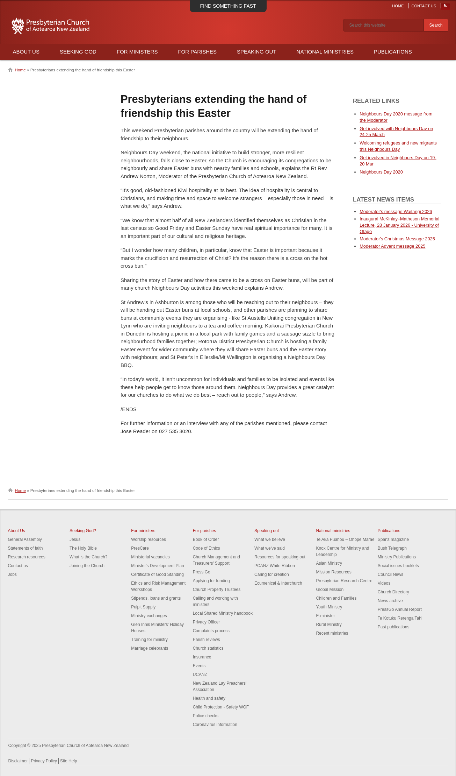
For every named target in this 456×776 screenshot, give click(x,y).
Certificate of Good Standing (157, 574)
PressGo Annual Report (400, 609)
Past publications (394, 627)
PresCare (140, 548)
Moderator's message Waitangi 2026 (396, 211)
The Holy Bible (83, 548)
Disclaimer (18, 761)
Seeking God (78, 52)
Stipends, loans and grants (156, 598)
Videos (384, 583)
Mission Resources (333, 572)
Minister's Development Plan (157, 565)
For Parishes (197, 52)
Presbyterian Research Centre (344, 580)
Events (199, 665)
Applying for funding (211, 580)
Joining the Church (87, 565)
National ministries (333, 530)
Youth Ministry (329, 607)
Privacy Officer (206, 622)
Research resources (26, 557)
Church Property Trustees (217, 589)
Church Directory (393, 592)
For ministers (143, 530)
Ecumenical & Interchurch (278, 583)
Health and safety (209, 698)
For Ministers (137, 52)
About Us (26, 52)
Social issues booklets (398, 565)
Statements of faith (25, 548)
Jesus (75, 539)
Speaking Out (256, 52)
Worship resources (148, 539)
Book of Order (206, 539)
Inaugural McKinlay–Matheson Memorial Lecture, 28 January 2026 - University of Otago (399, 225)
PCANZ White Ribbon (274, 565)
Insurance (202, 657)
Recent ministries (332, 633)
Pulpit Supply (143, 607)
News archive (390, 600)
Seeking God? (83, 530)
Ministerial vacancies (150, 557)
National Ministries (325, 52)
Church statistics (208, 648)
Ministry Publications (397, 557)
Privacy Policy (44, 761)
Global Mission (329, 589)
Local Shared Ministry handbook (223, 613)
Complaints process (211, 630)
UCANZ (200, 674)
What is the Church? (89, 557)
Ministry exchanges (149, 615)
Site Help (68, 761)
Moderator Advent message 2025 (392, 246)
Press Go (201, 572)
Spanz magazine (393, 539)
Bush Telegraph (392, 548)
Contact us (18, 565)
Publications (393, 52)
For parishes (204, 530)
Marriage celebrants (149, 648)
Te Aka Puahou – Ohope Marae (345, 539)
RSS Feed (445, 7)
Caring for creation (271, 574)
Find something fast (228, 6)
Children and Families (336, 598)
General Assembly (25, 539)
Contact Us (424, 6)
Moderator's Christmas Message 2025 (397, 238)
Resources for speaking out (279, 557)
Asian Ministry (329, 563)
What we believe (269, 539)
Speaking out (266, 530)
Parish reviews (206, 639)
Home (398, 6)
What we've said (269, 548)
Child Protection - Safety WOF (221, 707)
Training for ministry (149, 639)
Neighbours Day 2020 (381, 172)
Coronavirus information (215, 724)
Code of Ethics (206, 548)
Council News (390, 574)
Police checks (205, 715)
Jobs (12, 574)
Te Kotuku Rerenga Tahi (400, 618)
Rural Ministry (328, 624)
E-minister (325, 615)
